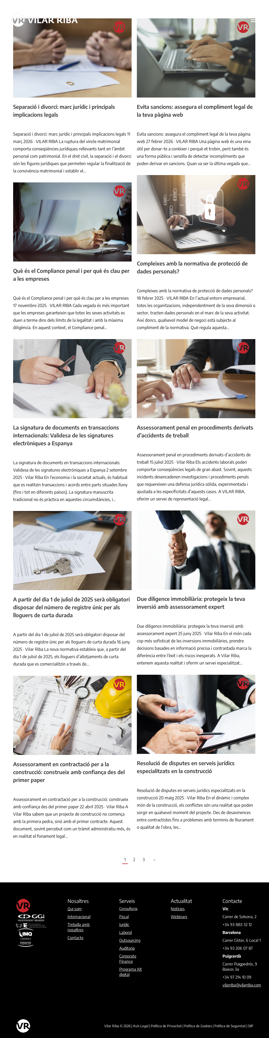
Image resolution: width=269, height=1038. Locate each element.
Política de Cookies (198, 1026)
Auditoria (127, 948)
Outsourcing (129, 940)
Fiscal (124, 916)
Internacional (79, 916)
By (40, 124)
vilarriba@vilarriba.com (242, 985)
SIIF (250, 1026)
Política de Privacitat (166, 1026)
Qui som (75, 908)
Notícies (178, 908)
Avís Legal (140, 1026)
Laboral (125, 932)
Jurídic (17, 124)
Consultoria (128, 908)
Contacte (76, 937)
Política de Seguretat (230, 1026)
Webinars (179, 916)
